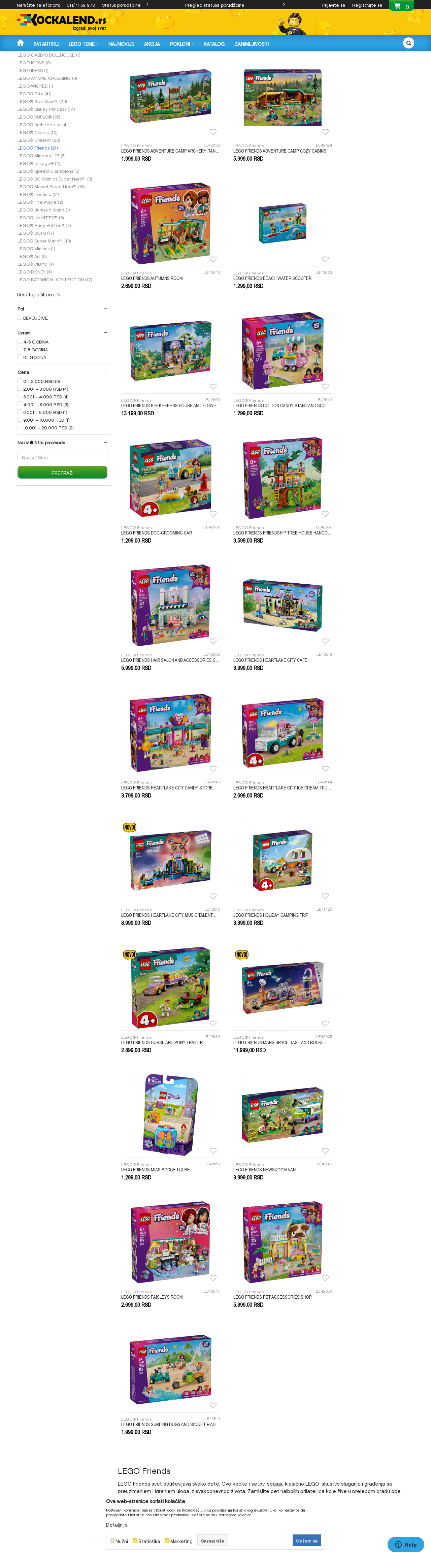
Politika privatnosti (134, 1433)
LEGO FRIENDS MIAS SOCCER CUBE (256, 772)
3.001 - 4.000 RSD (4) (46, 447)
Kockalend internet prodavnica (47, 55)
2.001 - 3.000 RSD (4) (45, 439)
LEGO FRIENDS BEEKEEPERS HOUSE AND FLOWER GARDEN (266, 307)
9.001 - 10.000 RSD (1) (46, 470)
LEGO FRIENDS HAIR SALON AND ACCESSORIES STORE (367, 423)
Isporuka (227, 1398)
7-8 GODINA (35, 400)
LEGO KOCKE (139, 55)
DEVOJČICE (35, 368)
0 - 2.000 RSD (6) (41, 431)
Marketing (181, 1540)
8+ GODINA (34, 408)
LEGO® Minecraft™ (42, 206)
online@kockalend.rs (337, 1255)
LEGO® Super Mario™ (44, 291)
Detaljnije (117, 1523)
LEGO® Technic (38, 245)
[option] (215, 4)
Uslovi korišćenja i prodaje (142, 1398)
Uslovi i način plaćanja (138, 1424)
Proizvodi (91, 55)
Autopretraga (224, 66)
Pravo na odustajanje (238, 1433)
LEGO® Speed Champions (48, 221)
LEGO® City (35, 144)
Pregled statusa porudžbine (214, 4)
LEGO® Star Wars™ (42, 152)
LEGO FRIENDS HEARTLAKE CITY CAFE (158, 539)
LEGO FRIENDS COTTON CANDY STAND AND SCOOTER (367, 307)
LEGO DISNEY (35, 322)
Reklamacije (230, 1424)
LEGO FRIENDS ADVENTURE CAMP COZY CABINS (266, 191)
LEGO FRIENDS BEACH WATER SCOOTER (160, 307)
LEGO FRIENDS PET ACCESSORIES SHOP (261, 888)
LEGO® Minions (36, 299)
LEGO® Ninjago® (40, 214)
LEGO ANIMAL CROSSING (47, 128)
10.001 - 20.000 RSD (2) (48, 478)
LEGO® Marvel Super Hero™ (51, 237)
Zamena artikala (234, 1406)
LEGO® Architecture (43, 175)
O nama (327, 1398)
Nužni (121, 1540)
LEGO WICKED (35, 136)
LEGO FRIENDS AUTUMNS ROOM (354, 191)
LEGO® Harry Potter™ (44, 276)
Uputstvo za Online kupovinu (144, 1415)
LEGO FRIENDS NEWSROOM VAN (354, 772)
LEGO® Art (32, 307)
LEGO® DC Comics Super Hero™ (55, 229)
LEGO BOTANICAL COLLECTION (55, 330)
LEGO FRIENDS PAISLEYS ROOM (152, 888)
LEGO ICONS (34, 113)
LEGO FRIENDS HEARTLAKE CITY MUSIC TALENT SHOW (165, 655)
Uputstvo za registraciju (139, 1406)
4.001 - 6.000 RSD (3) (45, 455)
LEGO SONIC (34, 97)
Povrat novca (231, 1415)
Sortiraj (255, 66)
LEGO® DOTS (36, 283)
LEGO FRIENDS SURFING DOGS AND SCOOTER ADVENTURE (367, 888)
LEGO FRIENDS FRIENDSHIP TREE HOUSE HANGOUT (266, 423)
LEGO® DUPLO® (39, 167)
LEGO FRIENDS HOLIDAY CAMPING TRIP (259, 655)
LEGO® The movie (40, 252)
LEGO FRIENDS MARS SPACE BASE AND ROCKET (165, 772)
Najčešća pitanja (133, 1442)
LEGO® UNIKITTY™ (41, 268)
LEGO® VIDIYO (36, 314)
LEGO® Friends (38, 198)
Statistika (149, 1540)
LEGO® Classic (38, 183)
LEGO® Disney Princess (46, 159)
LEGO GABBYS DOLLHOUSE (49, 105)
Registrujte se (367, 4)
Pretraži (62, 523)
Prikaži (340, 66)
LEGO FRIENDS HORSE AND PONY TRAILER (364, 655)
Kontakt (327, 1415)
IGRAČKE (113, 55)
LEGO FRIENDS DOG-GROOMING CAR (156, 423)
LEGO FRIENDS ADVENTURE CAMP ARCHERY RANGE (165, 191)
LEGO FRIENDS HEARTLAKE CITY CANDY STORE (266, 539)
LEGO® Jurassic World (44, 260)
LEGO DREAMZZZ (40, 90)
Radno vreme (332, 1406)
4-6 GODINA (35, 392)
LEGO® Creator (39, 190)
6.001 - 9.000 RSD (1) (45, 462)
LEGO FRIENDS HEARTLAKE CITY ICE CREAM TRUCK (367, 539)
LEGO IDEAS (33, 121)
